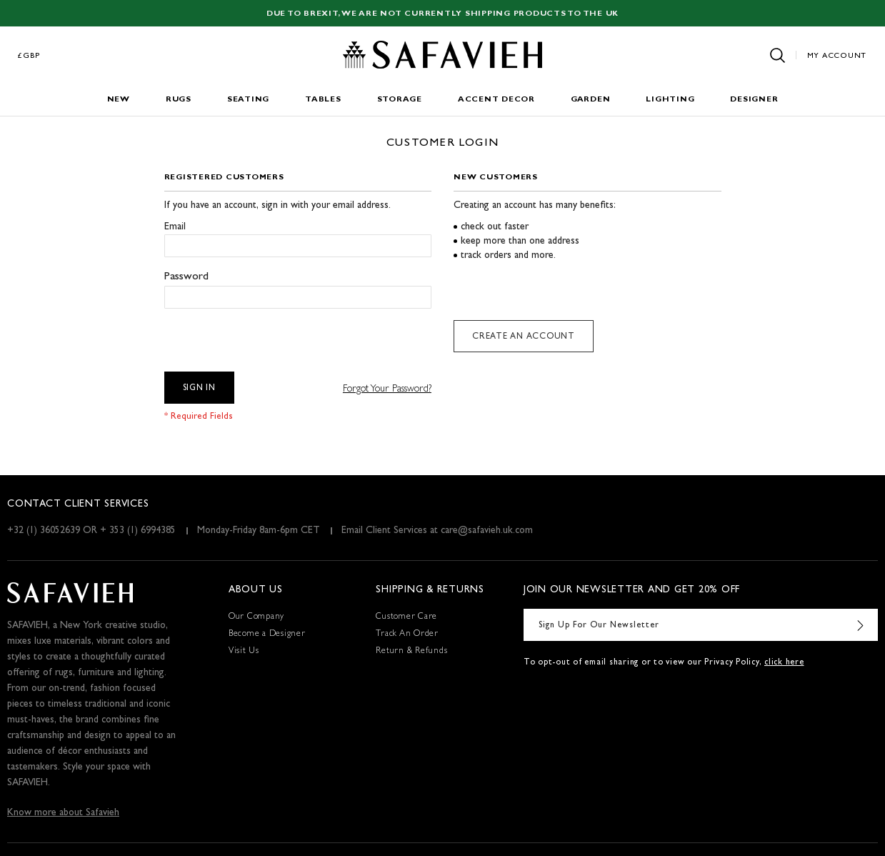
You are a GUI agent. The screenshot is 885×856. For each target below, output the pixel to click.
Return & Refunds (411, 651)
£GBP (29, 56)
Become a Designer (267, 634)
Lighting (670, 100)
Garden (591, 100)
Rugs (178, 100)
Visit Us (244, 651)
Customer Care (406, 617)
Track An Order (407, 634)
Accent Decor (496, 100)
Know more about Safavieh (63, 813)
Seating (248, 100)
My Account (837, 56)
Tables (323, 100)
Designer (754, 100)
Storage (399, 100)
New (118, 100)
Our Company (256, 617)
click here (784, 663)
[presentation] (272, 336)
